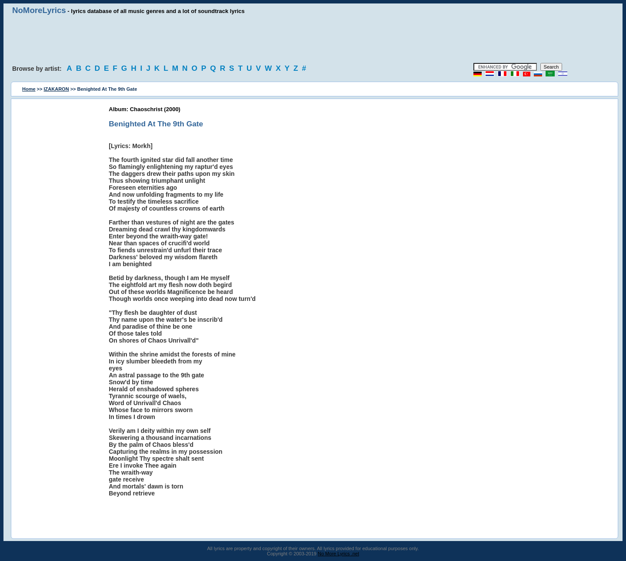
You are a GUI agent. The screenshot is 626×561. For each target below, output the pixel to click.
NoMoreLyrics (39, 10)
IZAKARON (56, 89)
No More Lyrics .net (338, 553)
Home (29, 89)
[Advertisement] (313, 39)
